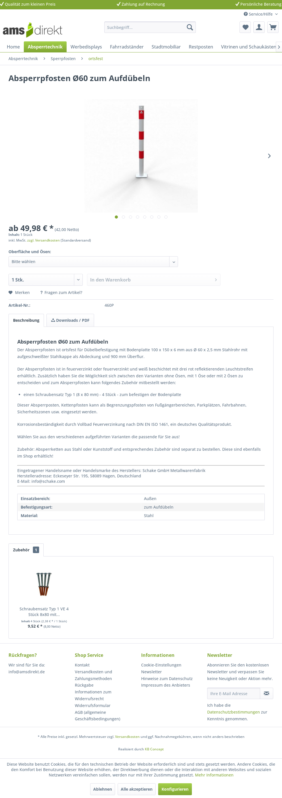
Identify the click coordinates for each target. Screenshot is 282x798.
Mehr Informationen (214, 775)
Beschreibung (26, 320)
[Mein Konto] (259, 27)
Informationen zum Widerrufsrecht (93, 695)
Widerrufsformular (93, 705)
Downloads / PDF (70, 320)
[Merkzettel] (245, 27)
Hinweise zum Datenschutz (167, 678)
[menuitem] (150, 27)
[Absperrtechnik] (45, 46)
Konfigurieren (175, 789)
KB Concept (154, 749)
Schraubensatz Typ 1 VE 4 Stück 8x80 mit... (44, 611)
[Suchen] (190, 27)
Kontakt (82, 665)
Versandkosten (127, 736)
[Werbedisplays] (86, 46)
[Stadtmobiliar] (166, 46)
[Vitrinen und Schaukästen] (248, 46)
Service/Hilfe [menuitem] (259, 14)
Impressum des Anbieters (165, 685)
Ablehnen (102, 789)
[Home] (13, 46)
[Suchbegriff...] (150, 27)
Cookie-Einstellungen (161, 665)
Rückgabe (84, 685)
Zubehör (26, 550)
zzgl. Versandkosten (43, 240)
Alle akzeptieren (136, 789)
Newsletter (151, 671)
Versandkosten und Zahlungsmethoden (93, 675)
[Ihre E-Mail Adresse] (233, 693)
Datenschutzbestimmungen (233, 712)
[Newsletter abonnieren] (266, 693)
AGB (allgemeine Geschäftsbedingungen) (97, 716)
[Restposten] (201, 46)
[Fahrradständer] (127, 46)
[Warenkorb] (273, 27)
